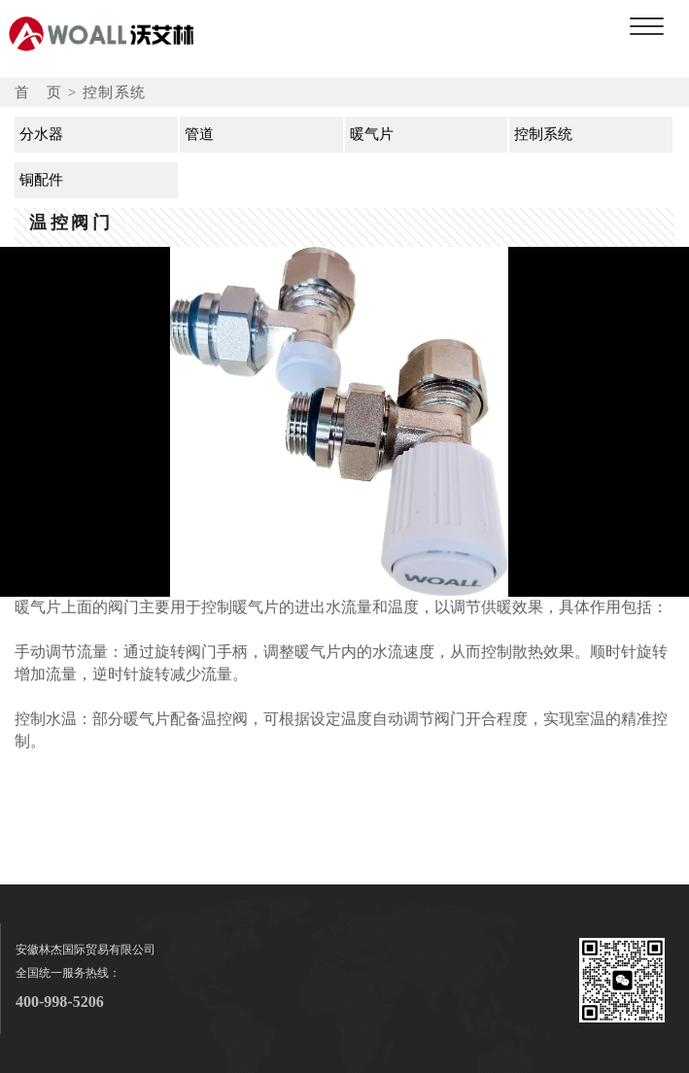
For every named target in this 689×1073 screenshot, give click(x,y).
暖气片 (372, 134)
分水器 (41, 134)
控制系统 (543, 134)
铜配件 (41, 180)
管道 (199, 134)
